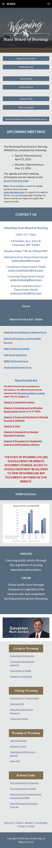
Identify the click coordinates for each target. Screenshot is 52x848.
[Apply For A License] (26, 58)
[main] (26, 131)
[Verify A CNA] (26, 98)
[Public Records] (26, 67)
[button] (3, 4)
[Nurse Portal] (26, 78)
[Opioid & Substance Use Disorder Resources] (26, 119)
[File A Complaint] (26, 107)
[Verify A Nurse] (26, 87)
